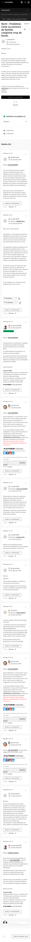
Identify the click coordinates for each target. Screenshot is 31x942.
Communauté (5, 10)
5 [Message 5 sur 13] (8, 401)
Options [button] (26, 24)
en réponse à (16, 221)
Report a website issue (21, 936)
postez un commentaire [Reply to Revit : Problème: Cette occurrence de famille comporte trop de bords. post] (15, 97)
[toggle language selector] (21, 2)
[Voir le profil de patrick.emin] (15, 405)
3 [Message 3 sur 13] (8, 215)
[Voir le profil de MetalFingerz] (15, 157)
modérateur (5, 88)
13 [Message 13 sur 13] (8, 841)
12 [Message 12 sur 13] (8, 789)
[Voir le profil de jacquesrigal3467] (16, 326)
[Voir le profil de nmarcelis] (14, 610)
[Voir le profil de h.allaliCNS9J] (15, 219)
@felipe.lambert (13, 853)
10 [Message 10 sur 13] (8, 657)
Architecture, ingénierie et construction (17, 14)
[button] (29, 29)
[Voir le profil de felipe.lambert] (15, 568)
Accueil (3, 14)
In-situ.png (9, 302)
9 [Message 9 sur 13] (8, 606)
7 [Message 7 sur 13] (8, 531)
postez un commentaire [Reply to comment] (12, 203)
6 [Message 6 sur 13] (8, 482)
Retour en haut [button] (3, 936)
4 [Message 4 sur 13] (8, 321)
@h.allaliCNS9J (13, 165)
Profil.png (8, 298)
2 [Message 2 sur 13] (8, 153)
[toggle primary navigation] (3, 2)
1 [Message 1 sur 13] (6, 48)
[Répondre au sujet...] (18, 923)
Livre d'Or (10, 466)
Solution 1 (6, 122)
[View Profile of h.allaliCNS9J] (10, 40)
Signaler (15, 105)
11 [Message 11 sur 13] (8, 738)
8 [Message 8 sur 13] (8, 564)
